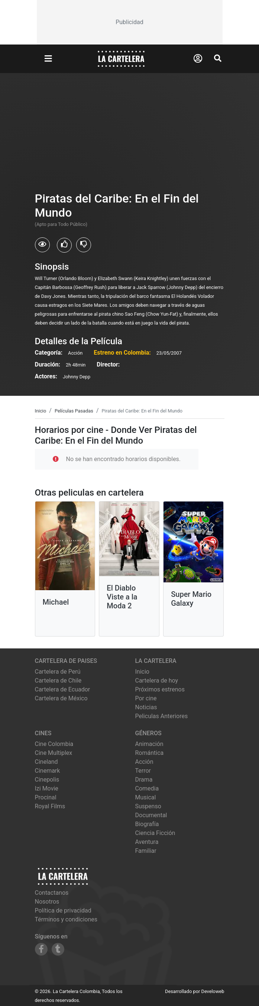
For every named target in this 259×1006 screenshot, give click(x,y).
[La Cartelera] (121, 58)
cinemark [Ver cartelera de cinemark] (47, 770)
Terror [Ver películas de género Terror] (143, 770)
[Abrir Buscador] (217, 58)
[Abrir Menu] (48, 59)
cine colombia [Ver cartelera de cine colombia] (54, 743)
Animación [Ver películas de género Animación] (149, 743)
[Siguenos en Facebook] (41, 949)
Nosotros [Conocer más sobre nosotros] (47, 901)
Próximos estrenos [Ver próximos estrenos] (160, 689)
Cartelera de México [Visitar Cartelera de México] (61, 698)
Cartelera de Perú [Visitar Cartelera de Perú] (58, 671)
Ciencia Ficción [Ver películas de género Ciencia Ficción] (155, 832)
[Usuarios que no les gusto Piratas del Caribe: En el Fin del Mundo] (83, 244)
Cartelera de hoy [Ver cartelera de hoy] (156, 680)
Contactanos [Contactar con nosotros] (52, 892)
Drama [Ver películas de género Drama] (144, 779)
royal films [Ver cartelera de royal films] (50, 806)
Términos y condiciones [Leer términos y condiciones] (66, 919)
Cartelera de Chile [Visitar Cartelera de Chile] (58, 680)
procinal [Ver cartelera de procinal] (45, 797)
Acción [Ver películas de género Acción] (144, 761)
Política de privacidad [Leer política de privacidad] (63, 910)
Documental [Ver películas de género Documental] (151, 815)
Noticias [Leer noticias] (146, 707)
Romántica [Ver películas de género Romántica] (149, 752)
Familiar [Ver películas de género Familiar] (145, 850)
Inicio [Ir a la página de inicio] (142, 671)
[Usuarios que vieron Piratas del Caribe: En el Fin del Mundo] (42, 244)
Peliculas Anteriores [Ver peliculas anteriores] (161, 716)
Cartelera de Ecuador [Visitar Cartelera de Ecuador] (62, 689)
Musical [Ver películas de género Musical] (145, 797)
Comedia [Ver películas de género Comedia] (147, 788)
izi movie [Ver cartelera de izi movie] (46, 788)
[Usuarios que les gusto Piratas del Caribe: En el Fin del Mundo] (64, 245)
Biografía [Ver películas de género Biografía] (147, 824)
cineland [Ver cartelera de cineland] (46, 761)
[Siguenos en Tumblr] (58, 949)
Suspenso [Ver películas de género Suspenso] (148, 806)
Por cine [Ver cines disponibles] (146, 698)
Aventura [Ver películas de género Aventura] (147, 841)
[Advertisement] (130, 22)
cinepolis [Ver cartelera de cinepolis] (47, 779)
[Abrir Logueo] (198, 58)
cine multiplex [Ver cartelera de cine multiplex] (53, 752)
